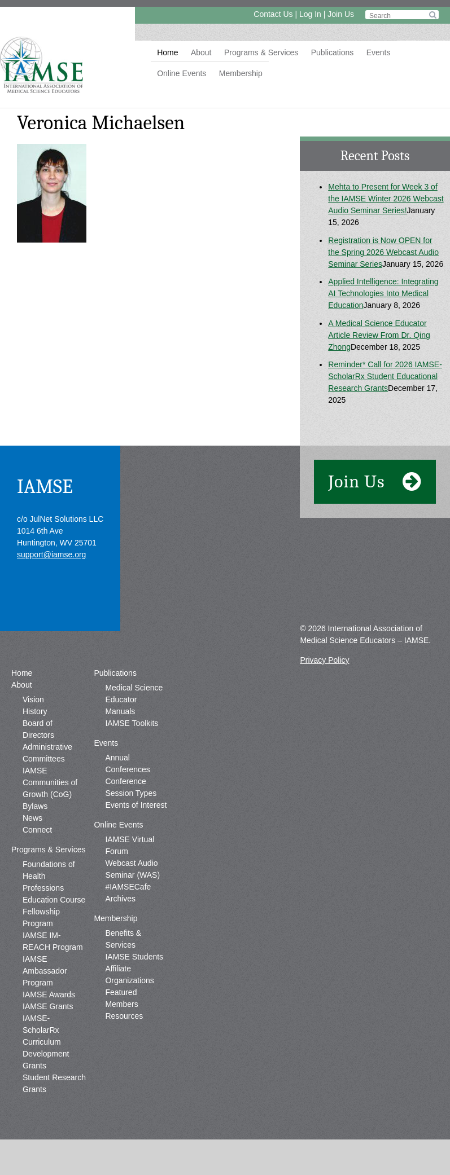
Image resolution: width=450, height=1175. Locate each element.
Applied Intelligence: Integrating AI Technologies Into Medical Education (383, 293)
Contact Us (273, 14)
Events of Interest (136, 804)
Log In (310, 14)
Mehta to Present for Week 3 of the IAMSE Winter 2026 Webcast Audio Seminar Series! (385, 198)
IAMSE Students (134, 956)
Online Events (181, 73)
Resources (124, 1015)
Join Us (340, 14)
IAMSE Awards (49, 994)
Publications (332, 52)
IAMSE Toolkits (131, 723)
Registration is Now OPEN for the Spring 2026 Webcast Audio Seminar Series (383, 252)
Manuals (120, 711)
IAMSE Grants (48, 1006)
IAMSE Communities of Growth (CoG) (50, 782)
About (201, 52)
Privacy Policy (324, 659)
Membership (241, 73)
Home (167, 52)
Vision (33, 699)
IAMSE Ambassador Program (45, 970)
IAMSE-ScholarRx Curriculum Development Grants (46, 1042)
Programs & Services (261, 52)
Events (378, 52)
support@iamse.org (51, 554)
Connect (37, 829)
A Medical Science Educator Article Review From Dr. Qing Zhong (379, 335)
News (32, 817)
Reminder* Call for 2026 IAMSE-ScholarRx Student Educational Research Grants (385, 376)
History (35, 711)
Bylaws (35, 806)
